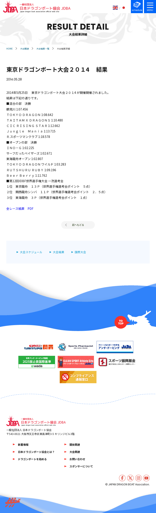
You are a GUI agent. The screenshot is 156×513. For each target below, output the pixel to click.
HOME (9, 48)
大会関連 (24, 48)
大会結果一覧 (42, 48)
